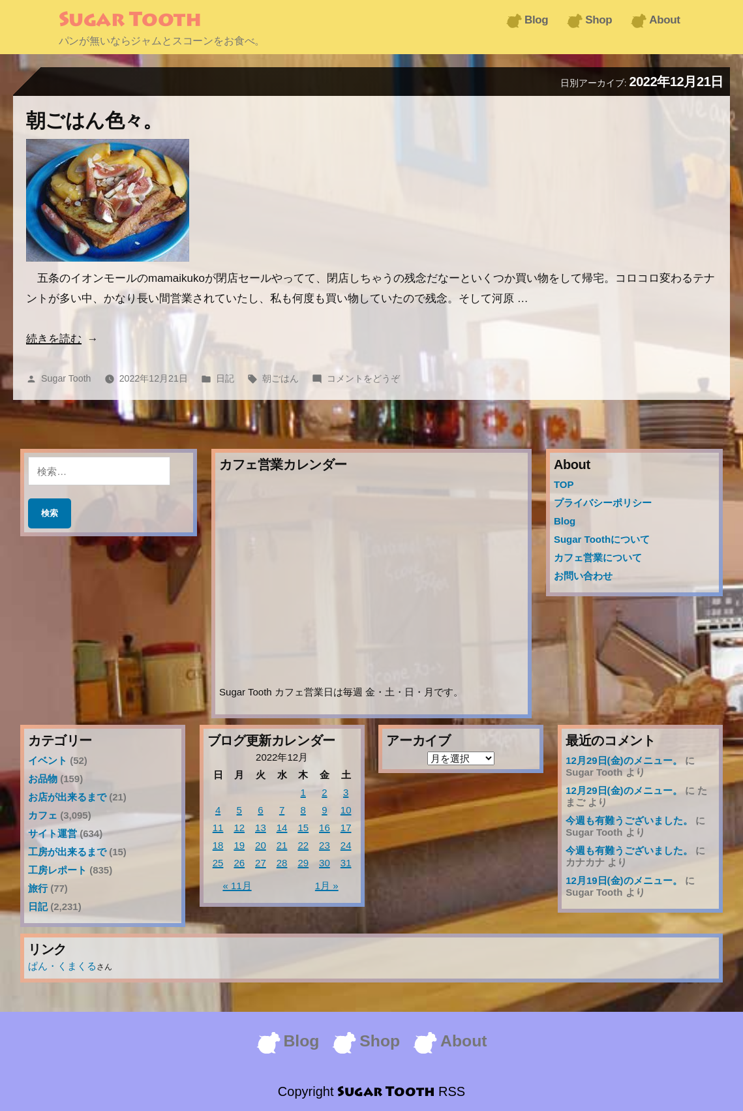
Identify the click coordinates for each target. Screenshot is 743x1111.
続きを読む (54, 339)
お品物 (42, 778)
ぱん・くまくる (62, 965)
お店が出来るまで (67, 796)
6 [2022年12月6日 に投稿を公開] (260, 809)
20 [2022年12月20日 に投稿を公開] (260, 845)
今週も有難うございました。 (629, 820)
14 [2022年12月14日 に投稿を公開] (282, 827)
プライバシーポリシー (603, 502)
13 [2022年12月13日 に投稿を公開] (260, 827)
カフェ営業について (598, 557)
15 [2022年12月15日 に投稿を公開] (303, 827)
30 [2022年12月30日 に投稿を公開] (324, 862)
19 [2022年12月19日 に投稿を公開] (239, 845)
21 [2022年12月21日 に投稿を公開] (282, 845)
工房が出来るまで (67, 851)
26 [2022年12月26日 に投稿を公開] (239, 862)
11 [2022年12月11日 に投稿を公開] (218, 827)
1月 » (327, 885)
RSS (451, 1091)
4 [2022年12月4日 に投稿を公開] (217, 809)
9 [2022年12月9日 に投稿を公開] (324, 809)
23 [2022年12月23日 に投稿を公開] (324, 845)
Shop (598, 20)
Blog (536, 20)
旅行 (38, 888)
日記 (225, 378)
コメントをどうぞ (363, 378)
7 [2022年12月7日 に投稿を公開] (281, 809)
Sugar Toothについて (602, 539)
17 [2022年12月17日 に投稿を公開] (346, 827)
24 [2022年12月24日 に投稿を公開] (346, 845)
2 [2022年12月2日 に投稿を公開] (324, 792)
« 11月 (236, 885)
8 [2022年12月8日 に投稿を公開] (303, 809)
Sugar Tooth (130, 21)
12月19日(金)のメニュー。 (624, 880)
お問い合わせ (583, 575)
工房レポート (57, 869)
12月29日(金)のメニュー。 (624, 760)
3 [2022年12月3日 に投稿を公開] (345, 792)
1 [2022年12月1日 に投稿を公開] (303, 792)
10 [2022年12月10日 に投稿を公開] (346, 809)
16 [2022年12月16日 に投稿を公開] (324, 827)
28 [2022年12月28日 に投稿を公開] (282, 862)
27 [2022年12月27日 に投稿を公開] (260, 862)
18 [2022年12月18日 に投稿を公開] (218, 845)
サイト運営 (52, 833)
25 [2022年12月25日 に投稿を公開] (218, 862)
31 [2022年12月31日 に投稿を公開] (346, 862)
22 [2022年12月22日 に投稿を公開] (303, 845)
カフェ (42, 815)
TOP (564, 484)
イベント (47, 760)
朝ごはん (280, 378)
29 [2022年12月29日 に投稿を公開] (303, 862)
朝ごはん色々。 (94, 120)
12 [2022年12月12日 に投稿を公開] (239, 827)
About (664, 20)
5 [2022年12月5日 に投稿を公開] (239, 809)
